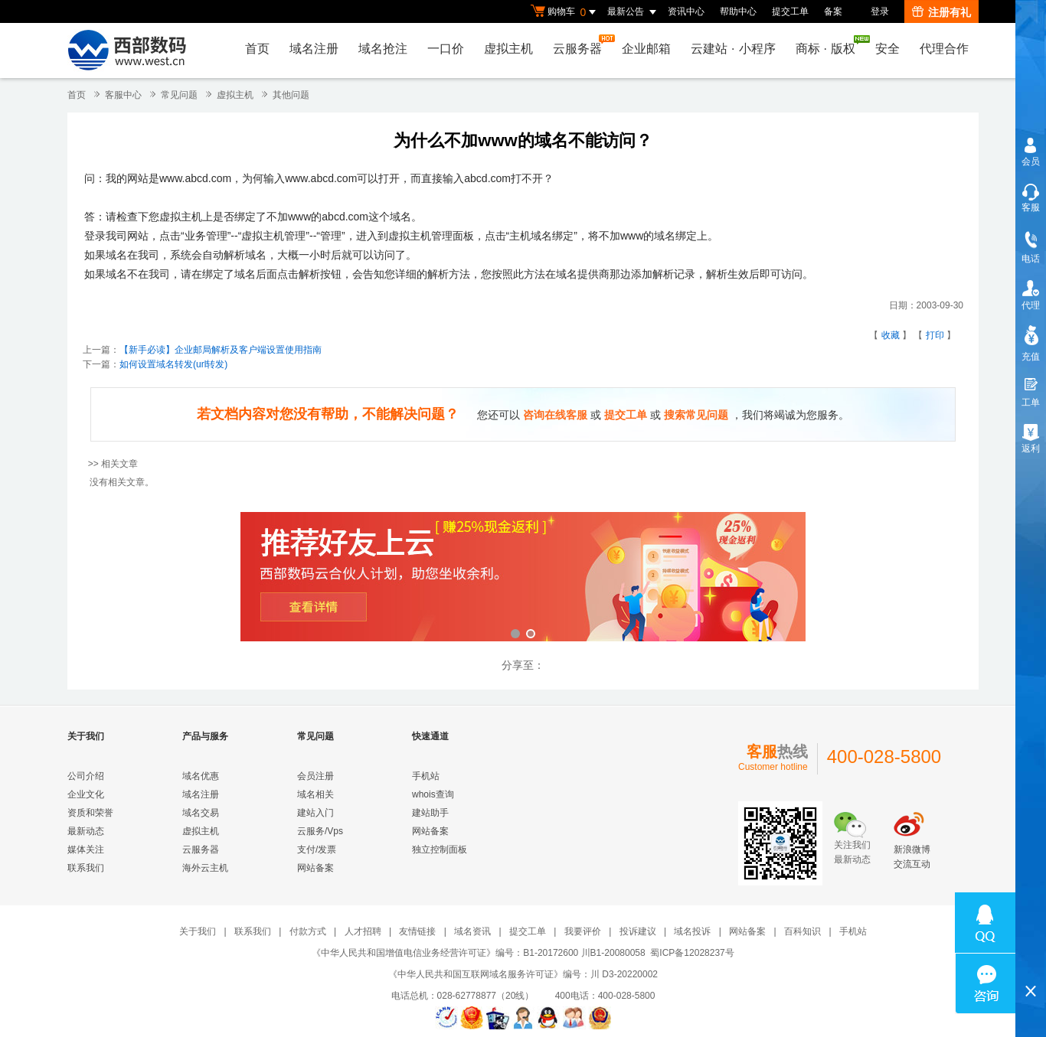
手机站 (426, 776)
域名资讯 (472, 931)
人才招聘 (363, 931)
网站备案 (315, 868)
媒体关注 (85, 849)
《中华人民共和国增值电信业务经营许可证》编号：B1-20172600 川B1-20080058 (478, 952)
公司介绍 (85, 776)
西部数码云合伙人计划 (523, 578)
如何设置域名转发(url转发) (173, 364)
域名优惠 (200, 776)
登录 (880, 11)
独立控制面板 (439, 849)
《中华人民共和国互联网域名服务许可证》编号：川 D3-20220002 (523, 974)
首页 (257, 48)
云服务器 (581, 44)
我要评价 (582, 931)
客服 (1030, 207)
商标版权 (829, 45)
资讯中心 (686, 11)
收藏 (890, 335)
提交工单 (790, 11)
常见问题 (179, 95)
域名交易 (200, 812)
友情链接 (417, 931)
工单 (1030, 402)
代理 (1030, 305)
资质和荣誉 (90, 812)
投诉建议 (637, 931)
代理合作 (944, 48)
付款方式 (307, 931)
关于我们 (197, 931)
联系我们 (85, 868)
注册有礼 (941, 12)
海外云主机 (205, 868)
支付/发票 (316, 849)
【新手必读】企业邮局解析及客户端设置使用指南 (220, 349)
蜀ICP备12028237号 (692, 952)
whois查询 (433, 794)
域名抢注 (382, 48)
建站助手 (430, 812)
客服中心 (123, 95)
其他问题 (291, 95)
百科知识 (802, 931)
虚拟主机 (508, 48)
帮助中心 (738, 11)
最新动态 (85, 831)
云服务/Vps (320, 831)
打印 (935, 335)
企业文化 (85, 794)
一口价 (445, 48)
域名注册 (313, 48)
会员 (1030, 161)
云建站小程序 (733, 48)
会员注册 (315, 776)
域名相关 (315, 794)
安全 (887, 48)
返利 (1030, 448)
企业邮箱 (646, 48)
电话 (1030, 258)
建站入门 (315, 812)
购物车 (565, 12)
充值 (1030, 356)
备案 (833, 11)
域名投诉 (692, 931)
